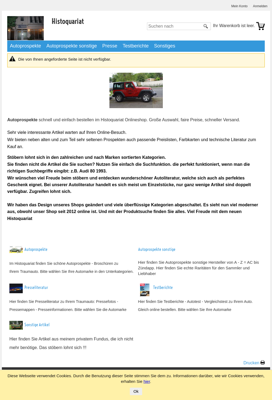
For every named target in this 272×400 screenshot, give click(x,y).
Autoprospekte (25, 46)
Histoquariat (68, 21)
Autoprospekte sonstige (71, 46)
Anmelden (260, 6)
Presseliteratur (36, 287)
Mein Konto (239, 6)
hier (147, 381)
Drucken (251, 363)
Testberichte (136, 46)
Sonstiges (164, 46)
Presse (109, 46)
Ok (135, 391)
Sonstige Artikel (37, 324)
